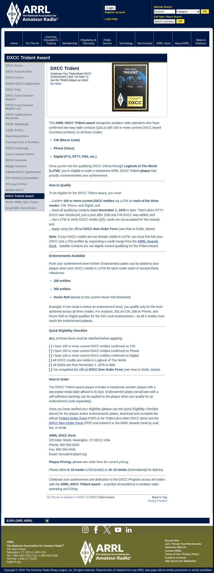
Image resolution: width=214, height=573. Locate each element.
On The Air (53, 497)
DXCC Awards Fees (19, 71)
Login (110, 8)
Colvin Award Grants (20, 154)
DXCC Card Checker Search (19, 97)
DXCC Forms (14, 77)
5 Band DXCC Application (23, 172)
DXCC (81, 497)
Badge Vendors (16, 166)
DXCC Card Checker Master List (19, 107)
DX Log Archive (16, 184)
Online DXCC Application (23, 83)
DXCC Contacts (16, 160)
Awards (68, 497)
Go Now (55, 83)
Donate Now (172, 540)
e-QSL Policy (14, 130)
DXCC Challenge (17, 148)
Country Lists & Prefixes (22, 142)
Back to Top (159, 497)
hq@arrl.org (14, 561)
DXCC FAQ (13, 89)
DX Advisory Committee (22, 178)
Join (167, 544)
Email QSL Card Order (21, 208)
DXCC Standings (17, 124)
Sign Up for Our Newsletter (180, 561)
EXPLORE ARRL (20, 520)
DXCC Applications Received (19, 116)
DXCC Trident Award (20, 196)
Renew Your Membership (186, 544)
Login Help (111, 19)
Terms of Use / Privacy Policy (182, 554)
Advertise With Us (175, 547)
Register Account (115, 12)
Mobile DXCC (15, 190)
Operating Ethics (17, 136)
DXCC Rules (14, 65)
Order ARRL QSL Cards (22, 202)
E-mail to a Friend (175, 557)
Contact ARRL (173, 550)
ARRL (47, 13)
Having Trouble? (157, 500)
